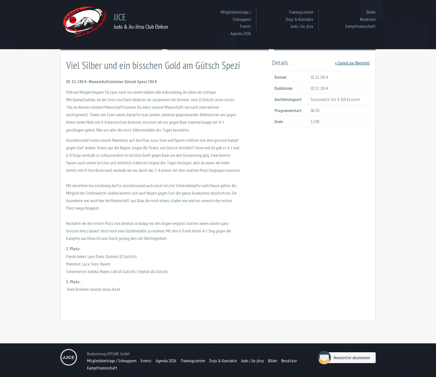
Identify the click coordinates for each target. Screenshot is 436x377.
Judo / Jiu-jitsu (302, 26)
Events (245, 26)
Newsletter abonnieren (345, 357)
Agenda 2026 (241, 33)
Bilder (371, 12)
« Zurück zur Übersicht (352, 63)
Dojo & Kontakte (299, 19)
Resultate (368, 19)
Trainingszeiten (301, 12)
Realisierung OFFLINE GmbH (108, 353)
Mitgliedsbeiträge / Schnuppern (236, 15)
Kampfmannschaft (360, 26)
